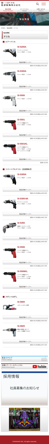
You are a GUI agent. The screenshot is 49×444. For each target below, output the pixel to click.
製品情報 (8, 9)
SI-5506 (21, 247)
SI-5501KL (22, 144)
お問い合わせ (41, 9)
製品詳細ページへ (25, 62)
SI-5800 (21, 302)
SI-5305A (21, 174)
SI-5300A (21, 71)
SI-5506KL (22, 271)
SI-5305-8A (22, 198)
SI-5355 (21, 223)
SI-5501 (21, 119)
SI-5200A (21, 47)
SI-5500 (21, 95)
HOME (3, 28)
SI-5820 (21, 326)
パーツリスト (24, 9)
